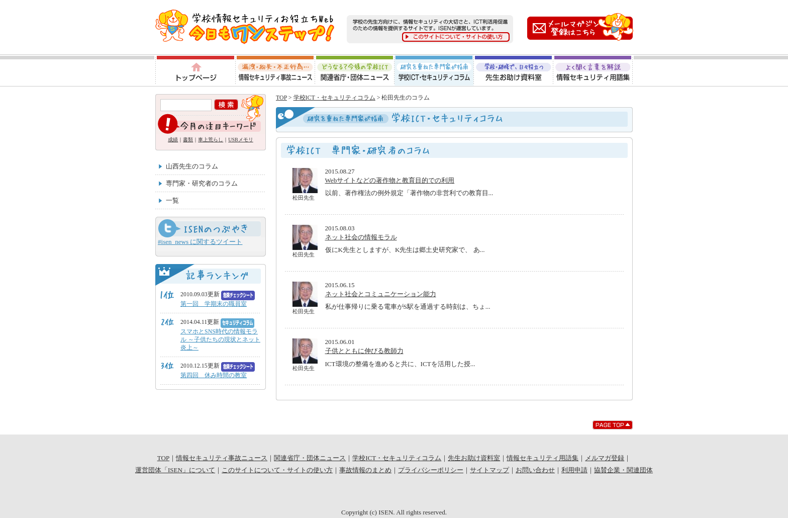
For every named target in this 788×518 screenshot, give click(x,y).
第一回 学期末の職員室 (213, 303)
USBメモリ (240, 139)
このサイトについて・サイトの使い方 (277, 470)
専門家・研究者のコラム (202, 183)
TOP (281, 97)
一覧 (172, 200)
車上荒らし (210, 139)
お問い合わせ (535, 470)
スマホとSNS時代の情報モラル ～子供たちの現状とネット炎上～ (220, 339)
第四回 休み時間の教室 (213, 375)
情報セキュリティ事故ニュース (275, 70)
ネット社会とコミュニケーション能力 (380, 294)
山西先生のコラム (192, 166)
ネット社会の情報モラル (361, 237)
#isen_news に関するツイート (200, 241)
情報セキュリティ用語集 (593, 70)
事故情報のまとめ (365, 470)
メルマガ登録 (604, 458)
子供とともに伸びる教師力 (364, 351)
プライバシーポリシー (430, 470)
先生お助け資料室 (513, 70)
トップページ (194, 70)
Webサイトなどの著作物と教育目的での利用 (390, 180)
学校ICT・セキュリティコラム (434, 70)
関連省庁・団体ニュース (355, 70)
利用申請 (574, 470)
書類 (188, 139)
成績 (173, 139)
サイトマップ (489, 470)
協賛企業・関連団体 (623, 470)
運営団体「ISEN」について (175, 470)
